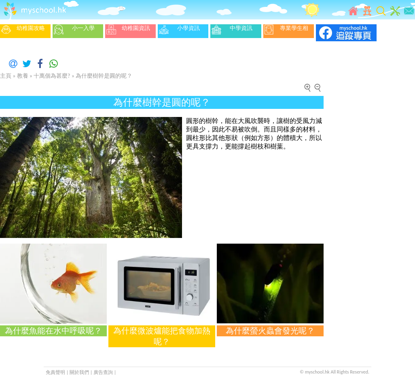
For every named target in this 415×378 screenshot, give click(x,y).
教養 (22, 75)
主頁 (5, 75)
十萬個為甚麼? (52, 75)
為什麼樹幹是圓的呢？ (104, 75)
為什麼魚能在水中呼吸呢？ (53, 331)
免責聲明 (55, 372)
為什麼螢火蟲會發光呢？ (270, 331)
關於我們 (80, 372)
